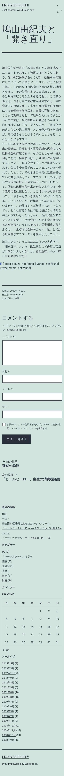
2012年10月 (9, 673)
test (4, 513)
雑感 (4, 580)
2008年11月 (9, 730)
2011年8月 (8, 692)
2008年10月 (9, 735)
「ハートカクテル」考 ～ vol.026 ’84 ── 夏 (26, 537)
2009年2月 (8, 716)
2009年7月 (8, 701)
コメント (8, 336)
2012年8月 (8, 682)
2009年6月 (8, 706)
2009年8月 (8, 696)
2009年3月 (8, 711)
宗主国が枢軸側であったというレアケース (26, 523)
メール (7, 389)
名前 (6, 371)
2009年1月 (8, 720)
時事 (17, 298)
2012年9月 (8, 677)
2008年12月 (9, 725)
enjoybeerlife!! (15, 5)
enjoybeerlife (16, 294)
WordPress (31, 763)
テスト (6, 518)
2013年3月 (8, 668)
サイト (6, 407)
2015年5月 (8, 663)
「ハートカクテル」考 (14, 556)
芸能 (4, 575)
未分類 (6, 565)
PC (3, 551)
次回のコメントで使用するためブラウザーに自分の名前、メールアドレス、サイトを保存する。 (34, 426)
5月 (5, 649)
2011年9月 (8, 687)
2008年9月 (8, 739)
